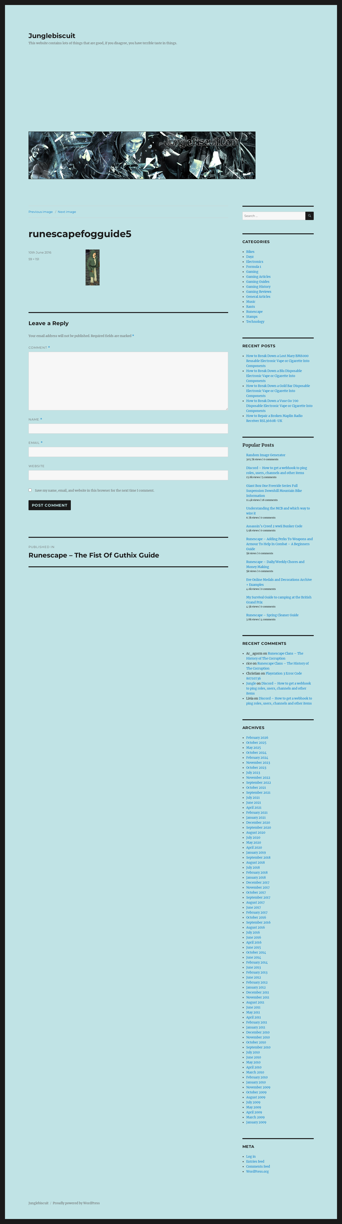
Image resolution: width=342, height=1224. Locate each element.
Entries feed (255, 1162)
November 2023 (258, 763)
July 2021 (253, 798)
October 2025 (256, 743)
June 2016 (253, 937)
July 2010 (253, 1052)
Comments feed (258, 1167)
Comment (39, 348)
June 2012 (253, 977)
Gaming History (258, 287)
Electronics (254, 262)
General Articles (258, 297)
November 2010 (258, 1037)
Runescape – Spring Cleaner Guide (272, 615)
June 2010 (253, 1057)
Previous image (41, 212)
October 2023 (256, 768)
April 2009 (254, 1112)
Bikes (250, 252)
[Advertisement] (172, 92)
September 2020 (258, 828)
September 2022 (258, 783)
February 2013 (256, 972)
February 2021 (257, 813)
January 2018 (256, 878)
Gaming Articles (258, 277)
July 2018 (253, 868)
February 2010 (257, 1077)
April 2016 (254, 942)
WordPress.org (257, 1172)
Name (35, 419)
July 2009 (253, 1102)
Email (36, 443)
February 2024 (257, 758)
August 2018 (255, 863)
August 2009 (255, 1097)
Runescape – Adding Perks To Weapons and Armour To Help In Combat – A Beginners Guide (279, 544)
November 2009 (258, 1087)
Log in (251, 1157)
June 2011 (253, 1007)
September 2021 (258, 793)
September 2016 (258, 922)
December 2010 (258, 1032)
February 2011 (256, 1022)
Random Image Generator (265, 455)
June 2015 (253, 947)
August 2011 (255, 1002)
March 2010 (255, 1072)
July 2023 (253, 773)
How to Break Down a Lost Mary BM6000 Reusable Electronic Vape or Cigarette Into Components (277, 361)
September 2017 (258, 898)
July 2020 (253, 838)
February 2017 (257, 913)
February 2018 (257, 873)
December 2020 (258, 823)
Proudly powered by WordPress (76, 1203)
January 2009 (256, 1122)
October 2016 (256, 918)
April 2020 (254, 848)
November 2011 (257, 997)
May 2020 (253, 843)
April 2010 (253, 1067)
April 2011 (253, 1017)
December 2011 (257, 992)
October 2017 (256, 893)
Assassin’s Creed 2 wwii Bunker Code (274, 526)
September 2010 (258, 1047)
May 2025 (253, 748)
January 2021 (256, 818)
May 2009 (253, 1107)
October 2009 (256, 1092)
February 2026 (257, 738)
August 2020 (255, 833)
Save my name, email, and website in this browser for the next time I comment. (94, 491)
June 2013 (253, 967)
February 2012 (257, 982)
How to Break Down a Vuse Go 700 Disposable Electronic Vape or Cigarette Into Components (279, 406)
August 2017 (255, 903)
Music (250, 302)
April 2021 (253, 808)
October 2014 (256, 952)
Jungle (251, 683)
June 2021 (253, 803)
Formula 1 (253, 267)
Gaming (252, 272)
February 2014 (257, 962)
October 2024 (256, 753)
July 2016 (253, 932)
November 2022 (258, 778)
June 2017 (253, 908)
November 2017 (258, 888)
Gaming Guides (258, 282)
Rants (250, 307)
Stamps (252, 317)
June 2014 (253, 957)
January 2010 (256, 1082)
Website (37, 466)
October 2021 (256, 788)
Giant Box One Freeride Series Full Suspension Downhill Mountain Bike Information (274, 491)
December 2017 (258, 883)
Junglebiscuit (52, 36)
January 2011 (255, 1027)
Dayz (250, 257)
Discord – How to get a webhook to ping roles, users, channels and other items (278, 688)
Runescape (254, 312)
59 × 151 (34, 259)
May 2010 (253, 1062)
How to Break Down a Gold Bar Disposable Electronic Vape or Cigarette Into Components (278, 391)
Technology (255, 322)
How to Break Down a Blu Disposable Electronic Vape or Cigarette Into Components (274, 376)
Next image (67, 212)
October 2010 (256, 1042)
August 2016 (255, 927)
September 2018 (258, 858)
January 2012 (256, 987)
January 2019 (256, 853)
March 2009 (255, 1117)
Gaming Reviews (258, 292)
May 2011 (253, 1012)
